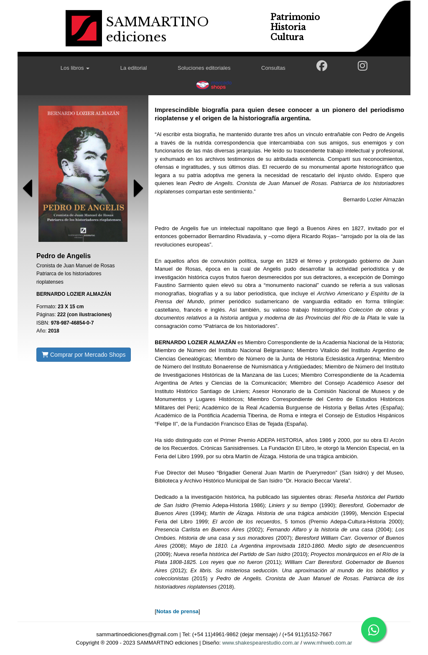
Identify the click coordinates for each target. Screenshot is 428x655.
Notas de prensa (177, 611)
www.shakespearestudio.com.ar (260, 643)
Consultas (273, 68)
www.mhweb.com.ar (327, 643)
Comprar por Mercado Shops (83, 354)
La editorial (133, 68)
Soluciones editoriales (204, 68)
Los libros (75, 68)
